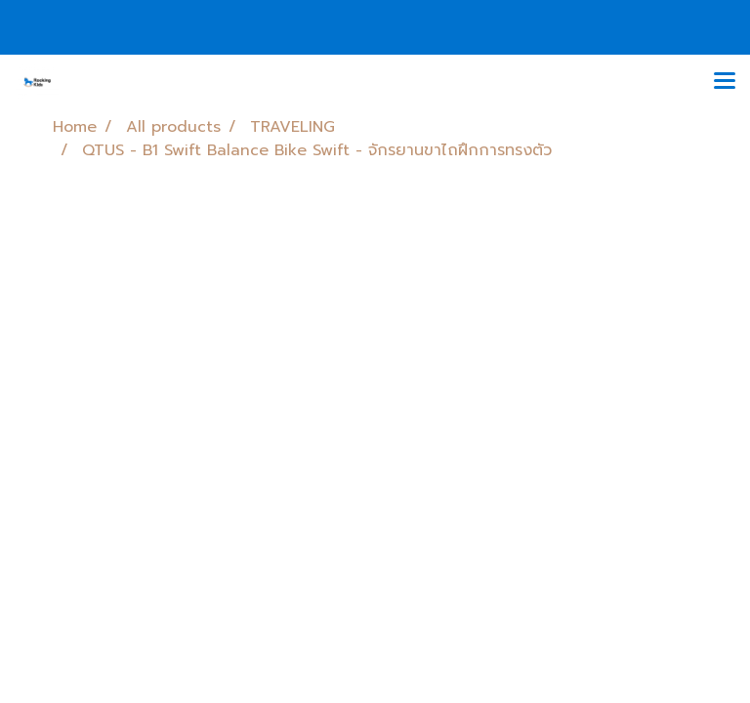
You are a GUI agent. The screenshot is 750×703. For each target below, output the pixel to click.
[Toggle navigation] (724, 82)
